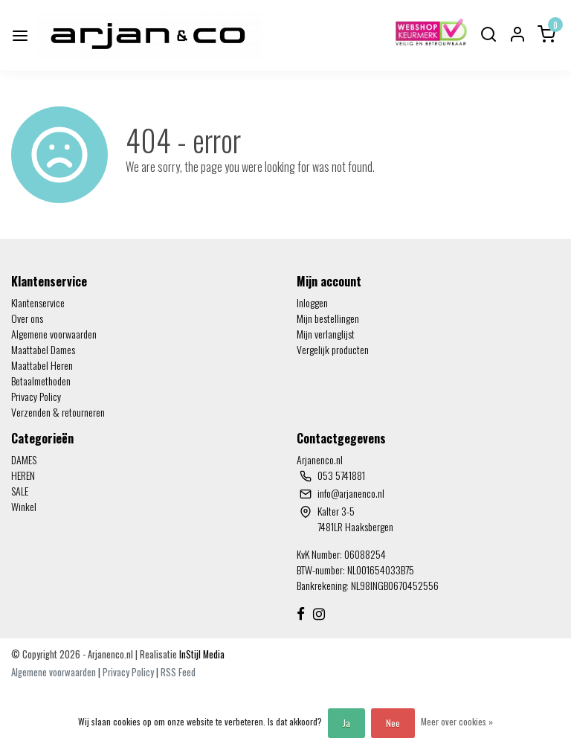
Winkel (23, 506)
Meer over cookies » (457, 721)
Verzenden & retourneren (58, 412)
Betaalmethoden (41, 380)
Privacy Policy (36, 396)
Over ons (27, 318)
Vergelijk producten (333, 349)
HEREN (23, 475)
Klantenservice (38, 302)
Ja (346, 722)
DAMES (23, 459)
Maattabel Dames (43, 349)
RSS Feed (178, 672)
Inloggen (312, 302)
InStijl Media (201, 654)
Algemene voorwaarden (54, 333)
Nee (393, 722)
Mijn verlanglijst (326, 333)
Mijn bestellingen (328, 318)
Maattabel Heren (42, 365)
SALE (19, 490)
